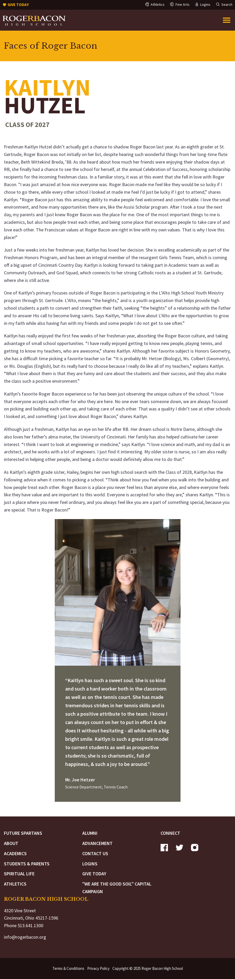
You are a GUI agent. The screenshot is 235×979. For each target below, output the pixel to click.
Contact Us (95, 853)
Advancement (97, 843)
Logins (89, 864)
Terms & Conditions (68, 968)
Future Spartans (23, 833)
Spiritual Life (19, 874)
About (11, 843)
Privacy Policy (98, 968)
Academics (15, 853)
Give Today (94, 874)
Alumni (89, 833)
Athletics (15, 884)
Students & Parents (27, 864)
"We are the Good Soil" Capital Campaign (116, 887)
